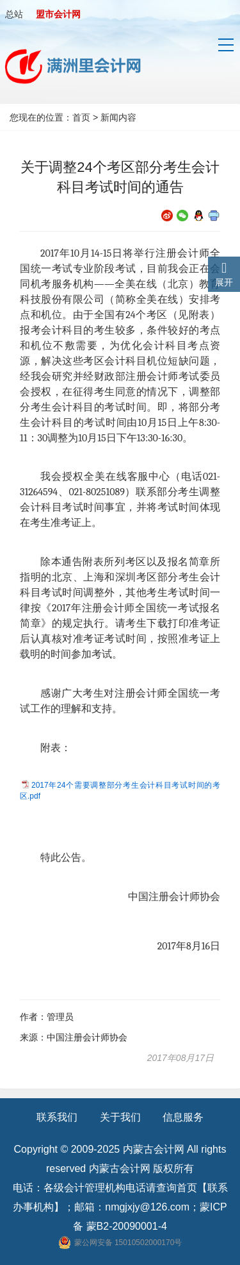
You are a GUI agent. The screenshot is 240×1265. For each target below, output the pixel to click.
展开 (224, 282)
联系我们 (56, 1117)
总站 (14, 14)
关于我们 (120, 1117)
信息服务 (183, 1117)
